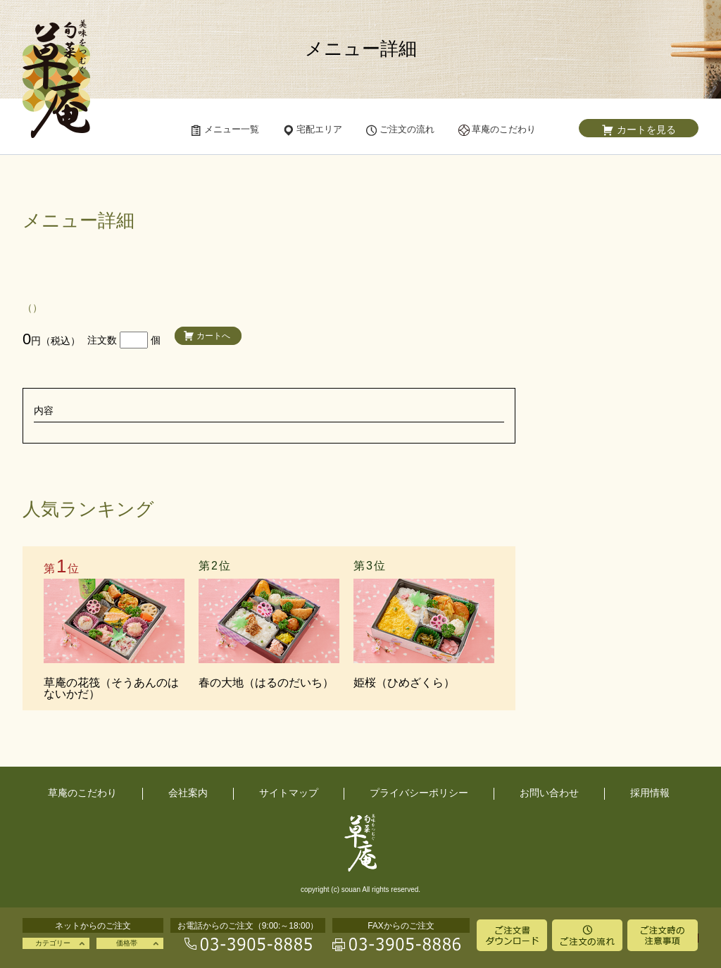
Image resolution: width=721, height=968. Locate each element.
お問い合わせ (549, 792)
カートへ (213, 336)
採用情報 (650, 792)
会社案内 (188, 792)
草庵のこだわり (82, 792)
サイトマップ (288, 792)
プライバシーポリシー (419, 792)
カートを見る (646, 129)
